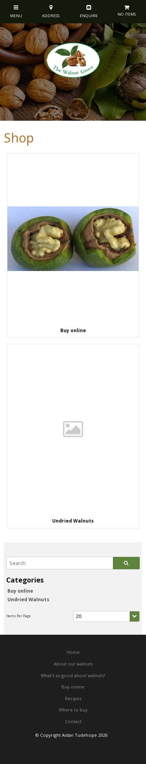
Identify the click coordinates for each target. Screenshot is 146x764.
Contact (73, 721)
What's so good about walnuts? (73, 675)
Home (73, 652)
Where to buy (73, 710)
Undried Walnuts (28, 599)
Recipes (73, 698)
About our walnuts (73, 664)
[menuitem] (73, 652)
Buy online (20, 591)
